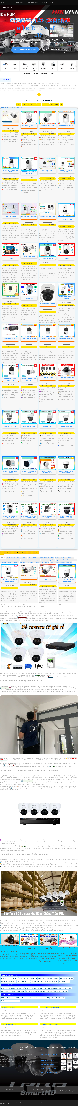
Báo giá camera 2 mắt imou (66, 978)
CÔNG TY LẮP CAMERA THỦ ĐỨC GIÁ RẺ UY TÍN (39, 28)
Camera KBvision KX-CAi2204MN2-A (64, 557)
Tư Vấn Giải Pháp (61, 7)
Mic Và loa (18, 104)
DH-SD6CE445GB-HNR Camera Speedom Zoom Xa (41, 557)
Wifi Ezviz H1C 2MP (10, 296)
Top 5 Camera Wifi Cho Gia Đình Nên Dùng (48, 978)
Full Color (39, 104)
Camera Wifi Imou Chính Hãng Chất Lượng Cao (12, 988)
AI (42, 104)
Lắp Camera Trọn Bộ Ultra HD (57, 997)
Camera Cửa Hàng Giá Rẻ (48, 560)
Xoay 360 (47, 104)
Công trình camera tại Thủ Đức (48, 1064)
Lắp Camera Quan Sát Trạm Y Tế (49, 947)
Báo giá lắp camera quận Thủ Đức (49, 1060)
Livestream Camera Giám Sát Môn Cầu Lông (61, 562)
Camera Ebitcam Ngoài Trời (32, 988)
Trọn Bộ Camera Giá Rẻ (33, 7)
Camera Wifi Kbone (67, 988)
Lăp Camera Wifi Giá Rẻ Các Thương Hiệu (66, 560)
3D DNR (51, 104)
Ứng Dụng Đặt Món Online (8, 1007)
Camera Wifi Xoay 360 (31, 991)
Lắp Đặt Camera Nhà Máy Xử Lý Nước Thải (29, 947)
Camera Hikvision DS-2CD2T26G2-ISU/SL (17, 557)
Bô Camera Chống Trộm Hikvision (24, 997)
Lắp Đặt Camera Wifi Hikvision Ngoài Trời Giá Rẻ (13, 991)
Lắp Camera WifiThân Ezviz (61, 991)
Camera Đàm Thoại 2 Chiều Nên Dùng (28, 978)
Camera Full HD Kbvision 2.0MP (45, 991)
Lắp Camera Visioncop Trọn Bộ (41, 997)
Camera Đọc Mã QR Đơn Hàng (9, 1024)
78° (28, 104)
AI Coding (57, 104)
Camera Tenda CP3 (48, 258)
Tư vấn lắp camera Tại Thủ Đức (48, 1068)
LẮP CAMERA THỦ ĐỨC (7, 7)
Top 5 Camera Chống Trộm (23, 981)
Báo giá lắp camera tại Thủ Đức (25, 49)
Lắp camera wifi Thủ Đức (47, 2)
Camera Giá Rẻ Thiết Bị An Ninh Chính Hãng (11, 107)
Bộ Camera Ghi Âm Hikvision (8, 997)
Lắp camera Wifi (43, 7)
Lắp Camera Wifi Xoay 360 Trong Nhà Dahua (50, 988)
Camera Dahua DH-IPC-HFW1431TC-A (10, 560)
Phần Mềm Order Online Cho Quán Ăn (49, 1007)
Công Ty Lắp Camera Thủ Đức (33, 2)
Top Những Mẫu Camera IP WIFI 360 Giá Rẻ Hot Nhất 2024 (34, 562)
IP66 (61, 104)
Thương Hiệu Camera (21, 7)
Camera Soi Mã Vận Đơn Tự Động (49, 1024)
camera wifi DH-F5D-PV (29, 256)
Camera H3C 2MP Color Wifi (10, 124)
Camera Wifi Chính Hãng (39, 74)
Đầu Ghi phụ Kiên (52, 7)
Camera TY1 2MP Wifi (10, 216)
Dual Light (24, 104)
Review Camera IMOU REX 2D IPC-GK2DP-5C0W (10, 946)
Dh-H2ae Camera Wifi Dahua (68, 948)
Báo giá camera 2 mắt (64, 981)
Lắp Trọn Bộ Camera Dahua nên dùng (10, 1000)
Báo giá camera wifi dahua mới (8, 981)
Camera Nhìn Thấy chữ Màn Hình (9, 978)
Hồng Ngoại (33, 104)
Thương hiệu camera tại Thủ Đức (49, 1072)
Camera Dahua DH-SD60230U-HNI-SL (30, 560)
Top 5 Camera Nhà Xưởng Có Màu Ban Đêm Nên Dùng (44, 981)
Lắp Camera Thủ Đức (20, 2)
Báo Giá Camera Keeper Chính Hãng (9, 562)
